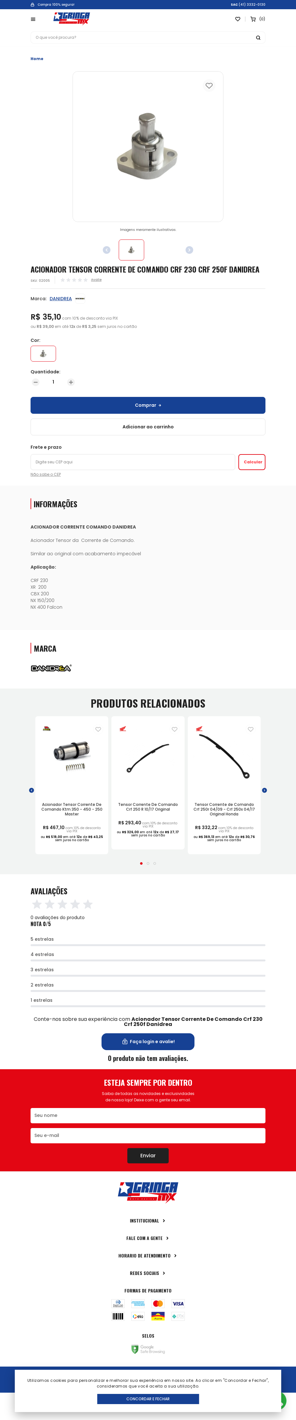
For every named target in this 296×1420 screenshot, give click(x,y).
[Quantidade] (53, 382)
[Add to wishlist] (209, 85)
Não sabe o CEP (46, 474)
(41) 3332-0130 (252, 4)
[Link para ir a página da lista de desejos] (237, 19)
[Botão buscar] (258, 37)
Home (37, 58)
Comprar (148, 405)
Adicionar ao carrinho (148, 427)
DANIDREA (61, 298)
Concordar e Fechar (148, 1399)
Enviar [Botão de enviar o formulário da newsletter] (148, 1155)
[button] (31, 790)
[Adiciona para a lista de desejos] (98, 729)
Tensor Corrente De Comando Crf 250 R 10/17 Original (148, 807)
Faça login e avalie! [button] (148, 1041)
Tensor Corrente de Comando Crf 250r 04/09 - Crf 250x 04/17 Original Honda (224, 809)
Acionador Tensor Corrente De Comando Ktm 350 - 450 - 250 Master (71, 809)
